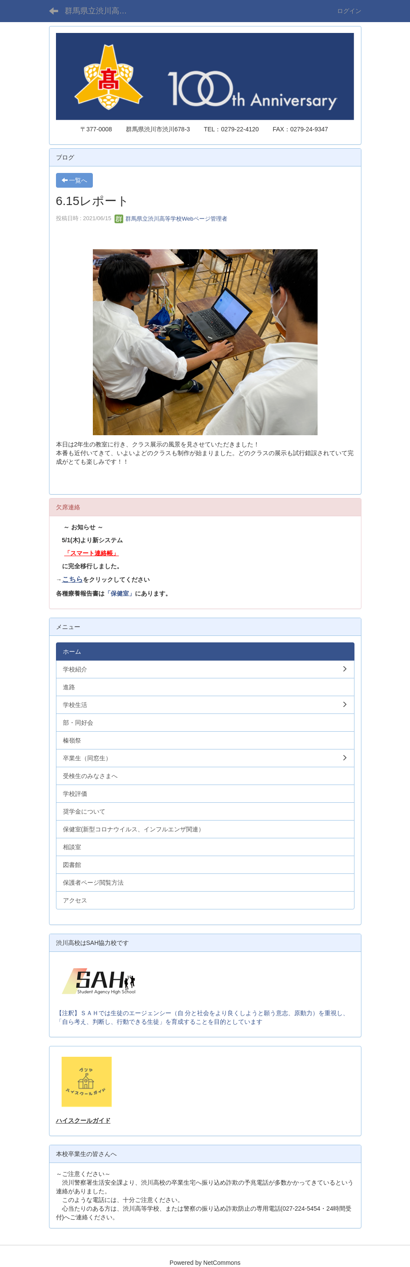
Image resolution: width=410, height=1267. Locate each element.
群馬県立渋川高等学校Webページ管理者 (171, 218)
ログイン (349, 10)
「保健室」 (120, 593)
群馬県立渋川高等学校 (101, 11)
